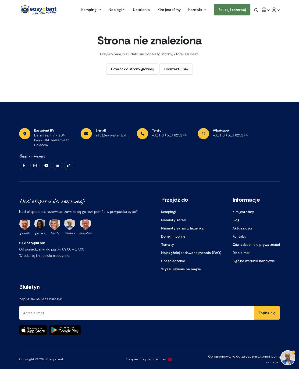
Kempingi (89, 9)
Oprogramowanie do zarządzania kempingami (243, 356)
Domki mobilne (173, 236)
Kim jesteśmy (169, 9)
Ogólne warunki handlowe (253, 261)
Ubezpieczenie (173, 261)
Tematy (167, 244)
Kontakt (195, 9)
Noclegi (115, 9)
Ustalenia (141, 9)
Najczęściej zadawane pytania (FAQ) (191, 253)
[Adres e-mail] (136, 313)
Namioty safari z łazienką (182, 228)
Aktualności (242, 228)
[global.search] (256, 9)
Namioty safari (173, 220)
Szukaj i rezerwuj (232, 9)
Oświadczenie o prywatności (256, 244)
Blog (235, 220)
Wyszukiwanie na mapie (181, 269)
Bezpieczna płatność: (143, 359)
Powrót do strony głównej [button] (132, 69)
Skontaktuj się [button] (176, 69)
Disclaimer (241, 253)
